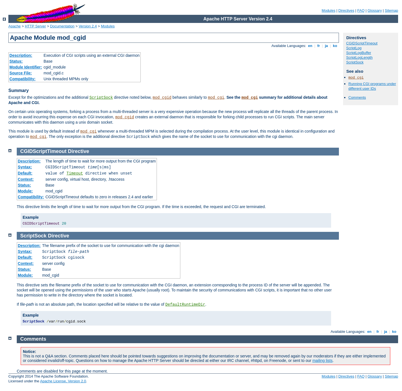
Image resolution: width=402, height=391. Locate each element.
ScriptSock (101, 97)
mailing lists (322, 360)
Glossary (374, 10)
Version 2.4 (88, 26)
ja (326, 46)
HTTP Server (35, 26)
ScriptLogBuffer (358, 53)
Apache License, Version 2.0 (63, 381)
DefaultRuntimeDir (185, 304)
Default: (25, 173)
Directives (346, 10)
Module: (25, 191)
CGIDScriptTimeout (361, 43)
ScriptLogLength (359, 57)
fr (318, 46)
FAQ (361, 10)
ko (335, 46)
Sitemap (391, 10)
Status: (16, 61)
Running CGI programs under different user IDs (372, 86)
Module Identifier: (25, 67)
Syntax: (25, 167)
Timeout (74, 173)
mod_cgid (162, 97)
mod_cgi (216, 97)
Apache (14, 26)
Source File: (20, 73)
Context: (26, 179)
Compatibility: (22, 79)
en (310, 46)
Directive (78, 151)
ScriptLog (354, 48)
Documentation (62, 26)
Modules (328, 10)
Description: (20, 55)
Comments (357, 97)
